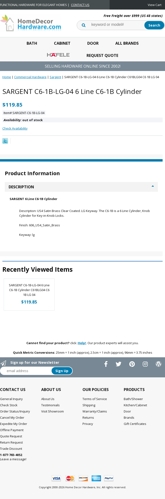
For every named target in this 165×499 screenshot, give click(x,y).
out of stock (23, 120)
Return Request (11, 442)
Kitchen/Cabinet (135, 405)
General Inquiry (11, 399)
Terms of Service (94, 399)
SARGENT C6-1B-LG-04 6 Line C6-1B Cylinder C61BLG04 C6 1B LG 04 (29, 290)
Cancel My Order (12, 417)
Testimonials (50, 405)
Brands (129, 417)
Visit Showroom (52, 411)
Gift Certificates (135, 424)
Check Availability (15, 128)
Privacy (87, 424)
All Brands (127, 43)
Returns (88, 417)
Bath (32, 43)
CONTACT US (80, 5)
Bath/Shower (133, 399)
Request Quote (102, 55)
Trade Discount (11, 448)
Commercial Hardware (30, 77)
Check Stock (9, 405)
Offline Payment (12, 430)
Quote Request (11, 436)
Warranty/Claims (94, 411)
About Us (47, 399)
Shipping (88, 405)
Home (6, 77)
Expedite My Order (13, 424)
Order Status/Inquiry (15, 411)
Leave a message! (13, 457)
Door (93, 43)
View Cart (154, 5)
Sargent (55, 77)
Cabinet (62, 43)
